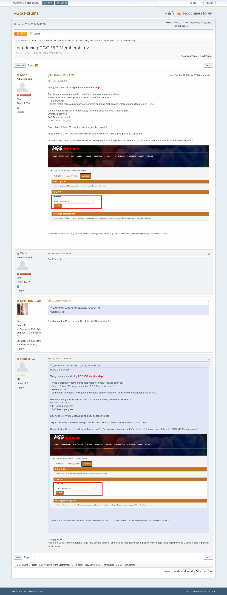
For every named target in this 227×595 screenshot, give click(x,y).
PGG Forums (25, 13)
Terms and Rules (199, 591)
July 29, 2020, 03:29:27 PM (60, 253)
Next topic (206, 56)
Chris (23, 74)
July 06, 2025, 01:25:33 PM (60, 359)
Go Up (18, 557)
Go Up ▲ (212, 591)
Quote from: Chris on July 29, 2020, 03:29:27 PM (76, 308)
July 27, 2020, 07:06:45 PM (62, 75)
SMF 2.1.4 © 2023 (19, 591)
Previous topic (189, 56)
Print (209, 65)
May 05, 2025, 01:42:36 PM (59, 301)
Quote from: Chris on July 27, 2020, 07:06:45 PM (76, 365)
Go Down (20, 65)
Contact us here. (181, 26)
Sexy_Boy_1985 (30, 300)
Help (188, 591)
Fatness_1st (28, 358)
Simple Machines (35, 591)
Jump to (167, 571)
